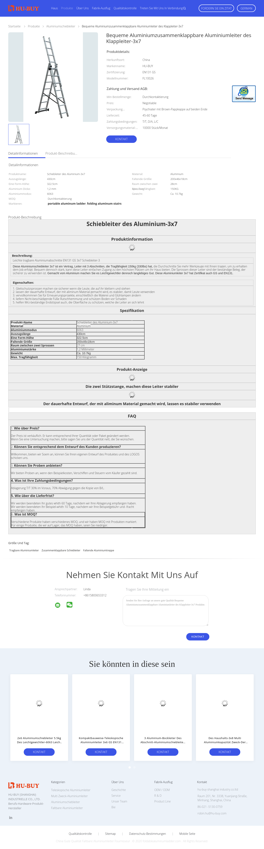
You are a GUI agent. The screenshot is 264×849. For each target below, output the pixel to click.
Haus (54, 8)
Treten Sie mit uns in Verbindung (161, 8)
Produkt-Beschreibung (61, 153)
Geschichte (118, 790)
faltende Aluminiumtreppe (98, 550)
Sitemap (110, 833)
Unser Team (119, 801)
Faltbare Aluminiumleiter (67, 808)
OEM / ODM (162, 790)
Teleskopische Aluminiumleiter (71, 790)
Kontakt (121, 139)
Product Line (162, 801)
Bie (113, 807)
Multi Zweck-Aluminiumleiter (69, 796)
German (246, 8)
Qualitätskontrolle (125, 8)
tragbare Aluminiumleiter (24, 550)
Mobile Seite (187, 833)
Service (116, 796)
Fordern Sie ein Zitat (216, 8)
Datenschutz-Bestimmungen (147, 833)
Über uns (82, 8)
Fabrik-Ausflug (101, 8)
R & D (157, 796)
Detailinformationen (23, 153)
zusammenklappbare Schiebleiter (61, 550)
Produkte (67, 8)
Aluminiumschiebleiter (65, 802)
